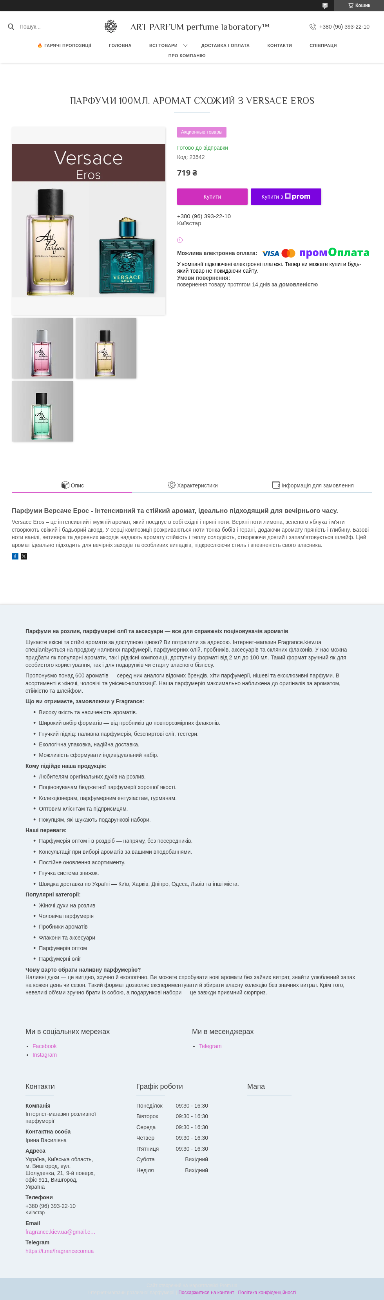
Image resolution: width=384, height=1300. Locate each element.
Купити (212, 197)
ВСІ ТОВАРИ (163, 45)
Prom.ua (228, 1285)
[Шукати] (11, 26)
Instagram (45, 1055)
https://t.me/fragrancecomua (59, 1251)
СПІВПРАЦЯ (323, 45)
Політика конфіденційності (267, 1292)
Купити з (285, 196)
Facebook (44, 1046)
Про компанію (187, 55)
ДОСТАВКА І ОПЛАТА (225, 45)
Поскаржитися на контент (206, 1292)
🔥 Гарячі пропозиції (64, 45)
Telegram (210, 1046)
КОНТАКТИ (280, 45)
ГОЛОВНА (120, 45)
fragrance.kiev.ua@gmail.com (61, 1232)
